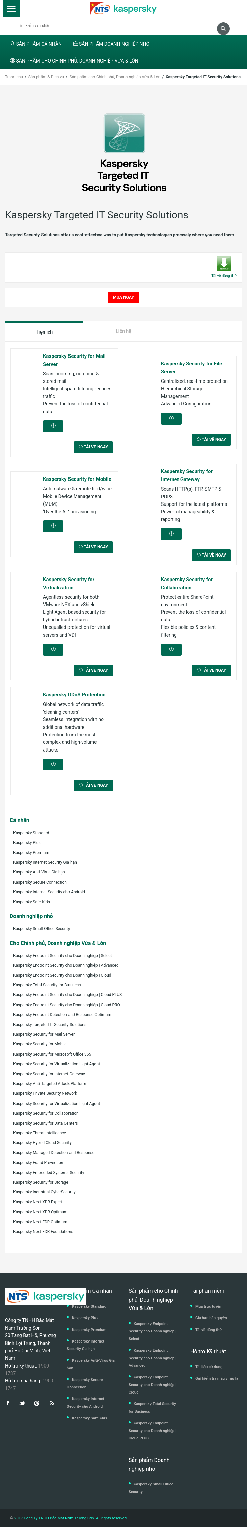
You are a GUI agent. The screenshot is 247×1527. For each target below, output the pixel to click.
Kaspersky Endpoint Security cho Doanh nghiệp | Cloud (62, 975)
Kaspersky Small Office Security (41, 928)
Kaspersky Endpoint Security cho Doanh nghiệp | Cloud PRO (66, 1005)
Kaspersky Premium (31, 852)
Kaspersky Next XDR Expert (37, 1202)
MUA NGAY (123, 297)
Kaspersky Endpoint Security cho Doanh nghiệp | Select (62, 955)
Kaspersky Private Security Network (45, 1093)
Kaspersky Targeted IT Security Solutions (49, 1024)
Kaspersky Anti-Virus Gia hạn (39, 872)
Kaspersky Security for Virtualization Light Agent (56, 1064)
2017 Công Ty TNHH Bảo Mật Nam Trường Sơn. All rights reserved (70, 1518)
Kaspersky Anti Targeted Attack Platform (49, 1083)
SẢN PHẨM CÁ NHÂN (36, 44)
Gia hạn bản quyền (211, 1317)
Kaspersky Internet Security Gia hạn (45, 862)
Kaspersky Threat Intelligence (39, 1133)
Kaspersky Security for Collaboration (46, 1113)
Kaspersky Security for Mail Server (44, 1034)
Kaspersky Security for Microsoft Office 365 (52, 1054)
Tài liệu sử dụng (208, 1366)
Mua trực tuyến (208, 1306)
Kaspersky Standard (31, 833)
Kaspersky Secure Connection (40, 882)
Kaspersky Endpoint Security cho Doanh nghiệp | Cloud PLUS (67, 994)
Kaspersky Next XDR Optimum (40, 1212)
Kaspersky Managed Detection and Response (53, 1152)
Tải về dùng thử (208, 1329)
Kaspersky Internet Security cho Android (49, 892)
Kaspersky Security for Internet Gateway (49, 1074)
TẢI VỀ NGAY (93, 446)
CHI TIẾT (53, 427)
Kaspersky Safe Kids (31, 902)
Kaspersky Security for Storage (40, 1182)
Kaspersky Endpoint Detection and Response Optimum (62, 1014)
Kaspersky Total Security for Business (47, 985)
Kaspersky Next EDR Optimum (40, 1222)
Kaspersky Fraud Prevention (38, 1162)
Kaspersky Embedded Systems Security (48, 1172)
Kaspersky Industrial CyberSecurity (44, 1192)
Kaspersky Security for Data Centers (45, 1123)
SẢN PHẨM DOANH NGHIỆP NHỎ (111, 44)
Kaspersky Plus (27, 842)
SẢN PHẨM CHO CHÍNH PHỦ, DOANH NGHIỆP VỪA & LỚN (74, 61)
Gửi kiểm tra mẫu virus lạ (216, 1378)
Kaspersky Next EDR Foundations (43, 1231)
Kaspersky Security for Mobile (40, 1044)
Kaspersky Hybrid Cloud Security (42, 1142)
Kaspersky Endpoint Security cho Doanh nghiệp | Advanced (65, 965)
